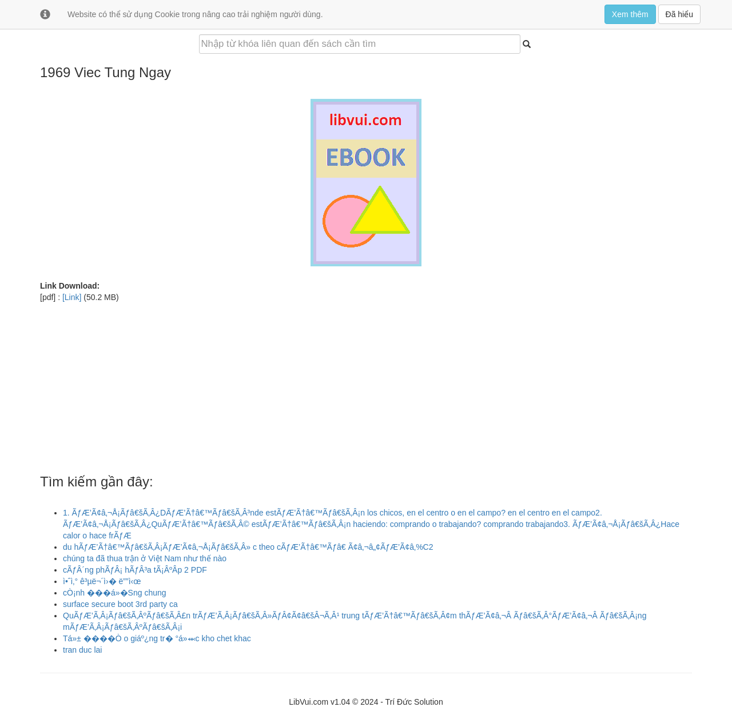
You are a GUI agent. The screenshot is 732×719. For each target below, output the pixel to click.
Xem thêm (630, 14)
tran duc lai (82, 649)
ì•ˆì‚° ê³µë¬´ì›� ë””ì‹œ (102, 581)
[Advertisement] (366, 383)
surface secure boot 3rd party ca (120, 604)
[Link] (71, 297)
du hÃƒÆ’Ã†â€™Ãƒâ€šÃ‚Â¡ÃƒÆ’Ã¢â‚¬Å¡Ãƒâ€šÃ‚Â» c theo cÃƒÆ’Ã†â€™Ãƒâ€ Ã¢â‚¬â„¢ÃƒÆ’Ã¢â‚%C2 (248, 547)
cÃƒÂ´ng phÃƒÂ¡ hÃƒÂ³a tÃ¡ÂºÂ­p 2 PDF (135, 569)
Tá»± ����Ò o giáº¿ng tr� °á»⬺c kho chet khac (157, 638)
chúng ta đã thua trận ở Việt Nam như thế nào (144, 558)
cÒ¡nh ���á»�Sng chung (114, 592)
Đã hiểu (679, 14)
